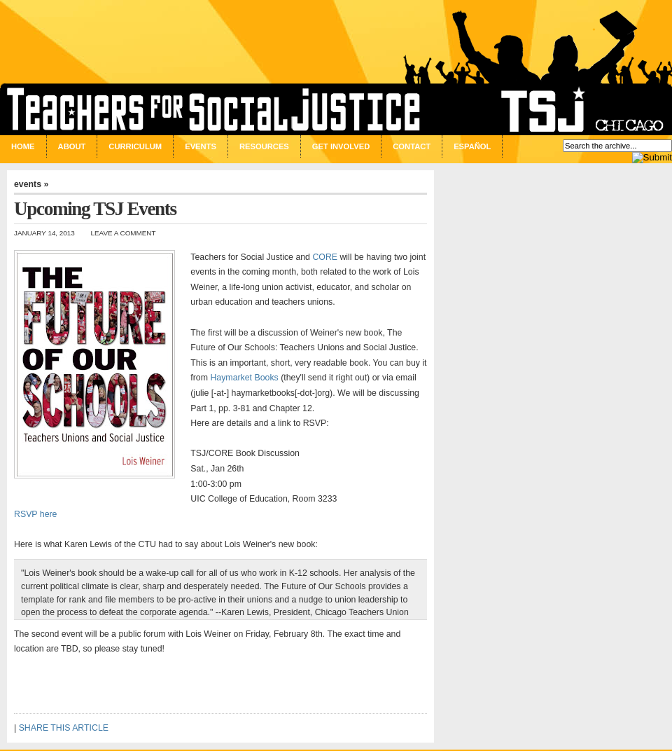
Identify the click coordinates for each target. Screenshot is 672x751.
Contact (411, 146)
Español (472, 146)
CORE (324, 257)
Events (200, 146)
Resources (264, 146)
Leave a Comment (123, 233)
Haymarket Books (244, 378)
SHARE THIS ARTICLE (63, 728)
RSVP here (35, 514)
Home (23, 146)
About (72, 146)
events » (31, 184)
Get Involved (341, 146)
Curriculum (135, 146)
